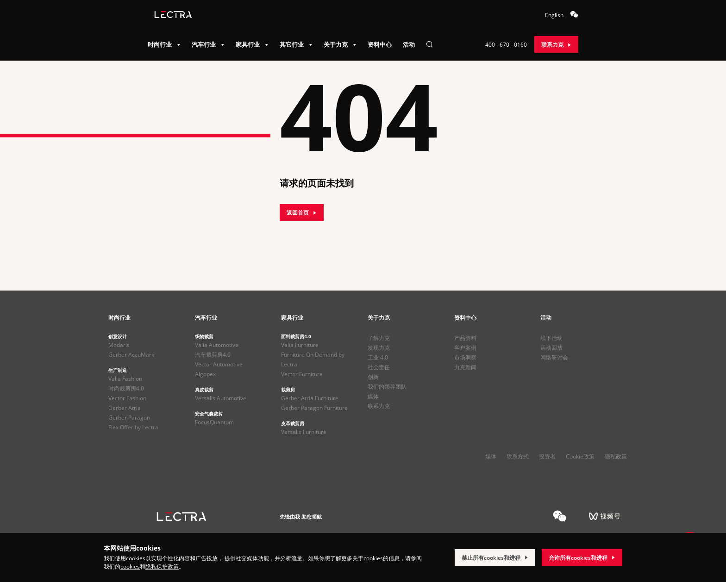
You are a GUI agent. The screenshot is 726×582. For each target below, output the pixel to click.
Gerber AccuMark (131, 355)
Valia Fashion (125, 379)
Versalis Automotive (220, 398)
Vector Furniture (302, 374)
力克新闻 (465, 367)
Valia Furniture (300, 345)
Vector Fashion (127, 398)
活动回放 (551, 348)
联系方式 (518, 456)
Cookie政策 (580, 456)
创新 (373, 377)
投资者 (547, 456)
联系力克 (379, 406)
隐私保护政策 (162, 566)
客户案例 (465, 348)
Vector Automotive (219, 364)
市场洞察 (465, 357)
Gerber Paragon (129, 417)
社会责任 (379, 367)
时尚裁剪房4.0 (126, 388)
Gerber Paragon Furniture (314, 408)
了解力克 (379, 338)
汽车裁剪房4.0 (213, 355)
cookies (130, 566)
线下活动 (551, 338)
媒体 (373, 396)
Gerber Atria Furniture (309, 398)
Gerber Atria (124, 408)
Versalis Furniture (303, 432)
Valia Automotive (216, 345)
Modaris (119, 345)
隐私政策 (616, 456)
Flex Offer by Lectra (133, 427)
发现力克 (379, 348)
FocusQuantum (214, 422)
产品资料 (465, 338)
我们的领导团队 (387, 386)
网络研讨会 (554, 357)
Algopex (205, 374)
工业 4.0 (378, 357)
